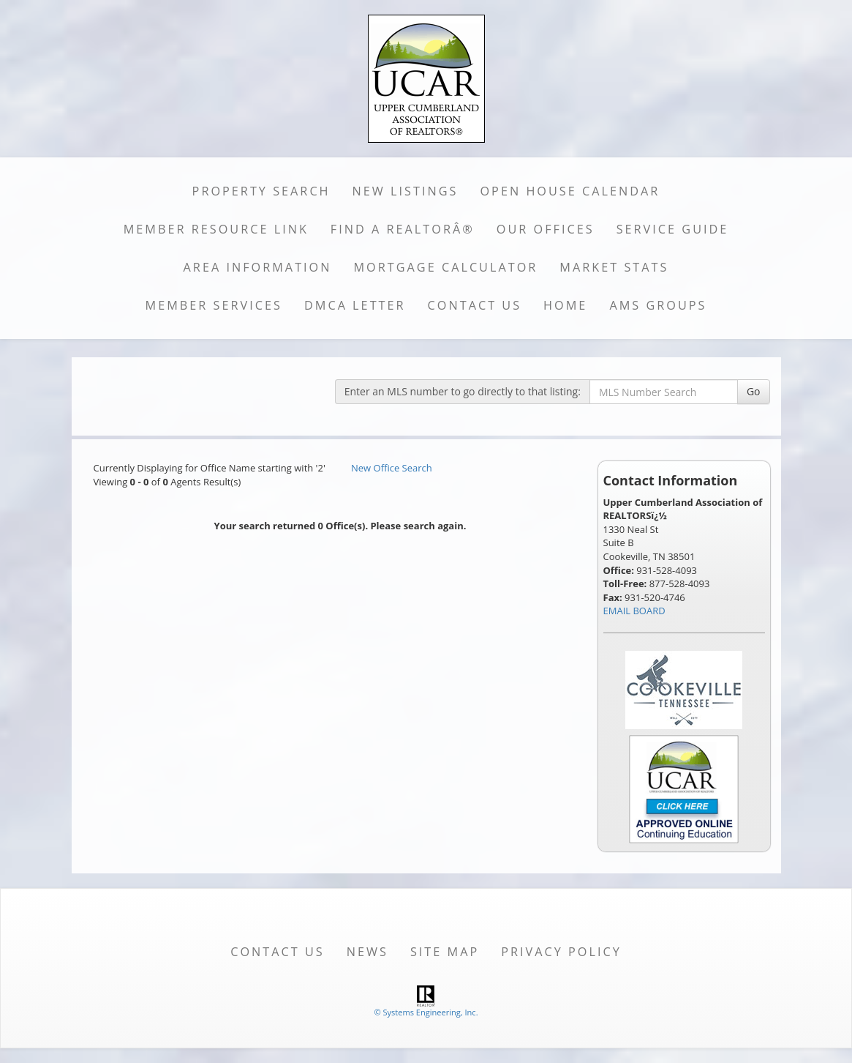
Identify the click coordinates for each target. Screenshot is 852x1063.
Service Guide (673, 229)
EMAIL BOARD (634, 610)
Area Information (258, 267)
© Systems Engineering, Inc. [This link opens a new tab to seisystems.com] (426, 1012)
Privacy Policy (561, 952)
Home (565, 305)
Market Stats (613, 267)
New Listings (406, 191)
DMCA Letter (355, 305)
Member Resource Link (216, 229)
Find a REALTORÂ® (403, 229)
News (367, 952)
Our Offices (546, 229)
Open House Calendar (570, 191)
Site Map (444, 952)
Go (754, 391)
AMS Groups (657, 305)
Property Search (261, 191)
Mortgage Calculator (446, 267)
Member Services (214, 305)
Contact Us (475, 305)
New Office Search (391, 467)
